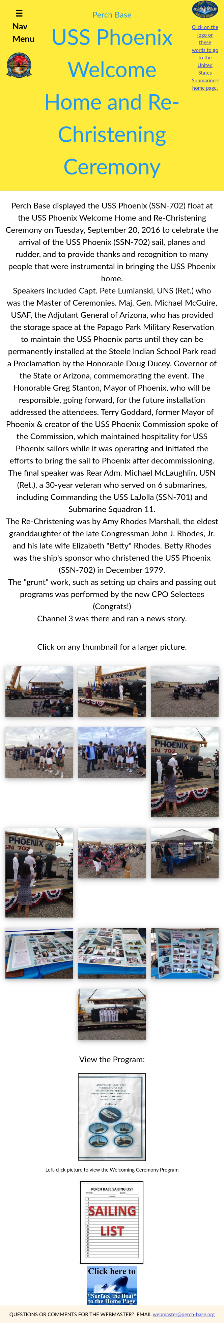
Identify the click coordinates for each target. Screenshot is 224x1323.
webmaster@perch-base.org (184, 1314)
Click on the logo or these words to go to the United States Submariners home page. (206, 57)
